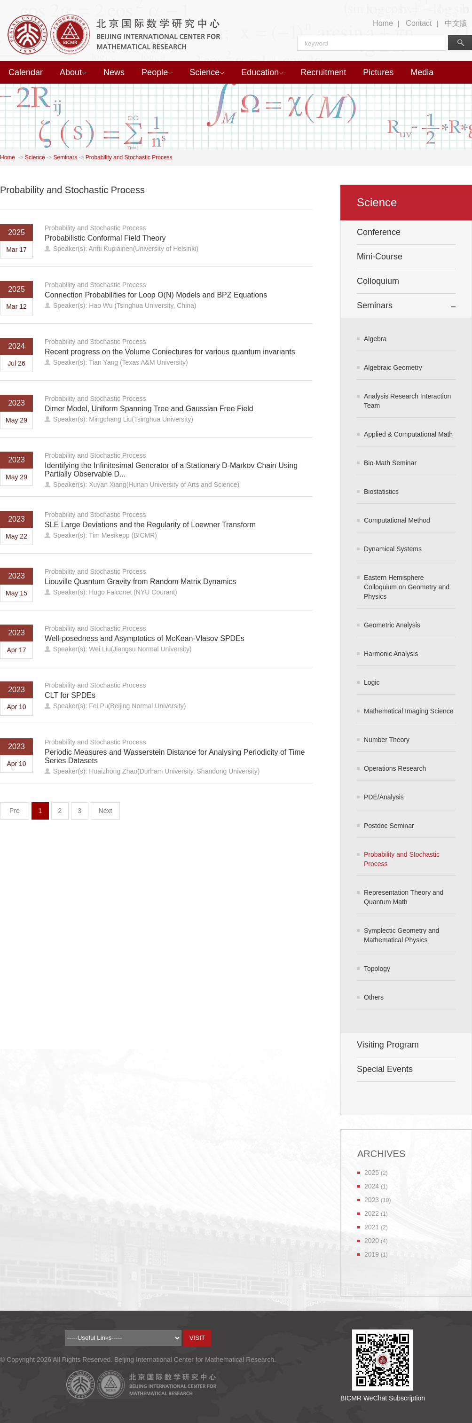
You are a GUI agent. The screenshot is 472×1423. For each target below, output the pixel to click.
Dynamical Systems (393, 549)
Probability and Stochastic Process (129, 157)
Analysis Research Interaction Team (407, 400)
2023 (371, 1200)
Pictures (378, 72)
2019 (371, 1254)
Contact (419, 23)
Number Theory (386, 739)
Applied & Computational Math (408, 434)
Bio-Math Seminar (390, 463)
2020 (371, 1240)
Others (374, 997)
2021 (371, 1227)
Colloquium (378, 281)
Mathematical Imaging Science (409, 711)
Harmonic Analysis (391, 653)
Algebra (375, 339)
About (73, 72)
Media (421, 72)
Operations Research (395, 768)
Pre (14, 810)
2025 (371, 1172)
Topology (377, 968)
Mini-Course (379, 256)
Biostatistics (381, 491)
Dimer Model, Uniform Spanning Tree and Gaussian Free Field (149, 409)
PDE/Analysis (384, 797)
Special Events (385, 1069)
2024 (371, 1186)
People (157, 72)
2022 (371, 1213)
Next (105, 810)
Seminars (65, 157)
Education (262, 72)
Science (206, 72)
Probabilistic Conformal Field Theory (105, 238)
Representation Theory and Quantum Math (403, 897)
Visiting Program (388, 1044)
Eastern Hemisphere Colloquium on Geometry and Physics (406, 587)
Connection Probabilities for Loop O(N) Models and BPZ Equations (156, 295)
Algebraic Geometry (393, 367)
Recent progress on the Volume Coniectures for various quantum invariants (170, 352)
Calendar (25, 72)
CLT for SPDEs (70, 695)
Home (383, 23)
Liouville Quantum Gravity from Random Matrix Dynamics (140, 582)
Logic (371, 682)
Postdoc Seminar (389, 825)
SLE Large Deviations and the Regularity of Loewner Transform (150, 525)
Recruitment (323, 72)
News (114, 72)
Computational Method (397, 520)
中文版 (456, 23)
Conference (379, 232)
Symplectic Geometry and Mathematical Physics (401, 935)
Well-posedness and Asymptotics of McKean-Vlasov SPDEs (144, 638)
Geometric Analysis (392, 625)
